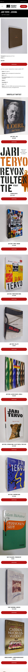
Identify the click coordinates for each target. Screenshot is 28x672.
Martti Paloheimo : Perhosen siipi (14, 557)
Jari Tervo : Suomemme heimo (14, 494)
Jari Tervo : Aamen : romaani (14, 243)
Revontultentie (14, 193)
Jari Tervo (13, 56)
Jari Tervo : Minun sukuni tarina (14, 294)
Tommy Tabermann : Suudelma (14, 607)
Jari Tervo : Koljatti (14, 344)
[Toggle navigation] (2, 6)
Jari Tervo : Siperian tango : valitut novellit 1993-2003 (14, 444)
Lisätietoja (14, 64)
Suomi (3, 1)
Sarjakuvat (8, 56)
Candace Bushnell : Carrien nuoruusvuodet (14, 657)
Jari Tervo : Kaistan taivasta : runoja (14, 394)
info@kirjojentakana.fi (23, 1)
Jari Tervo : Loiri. (14, 136)
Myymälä (24, 6)
